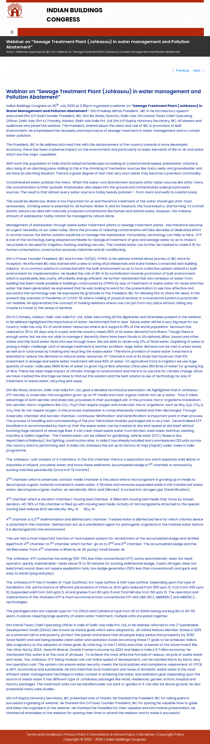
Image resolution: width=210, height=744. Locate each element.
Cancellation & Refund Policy (112, 734)
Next (197, 70)
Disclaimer (146, 734)
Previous (182, 70)
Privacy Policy (75, 734)
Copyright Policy (171, 734)
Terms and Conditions (44, 734)
